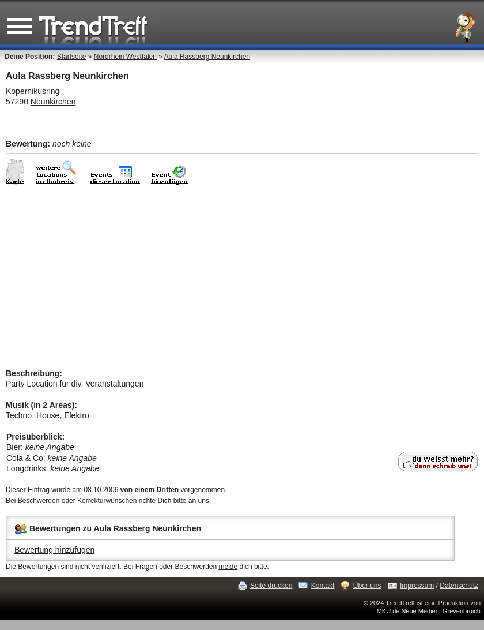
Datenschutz (459, 586)
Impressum (417, 586)
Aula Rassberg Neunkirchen (207, 56)
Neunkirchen (53, 101)
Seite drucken (271, 586)
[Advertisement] (242, 277)
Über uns (367, 586)
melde (228, 566)
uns (203, 501)
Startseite (71, 56)
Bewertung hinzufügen (54, 549)
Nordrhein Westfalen (125, 56)
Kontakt (323, 586)
